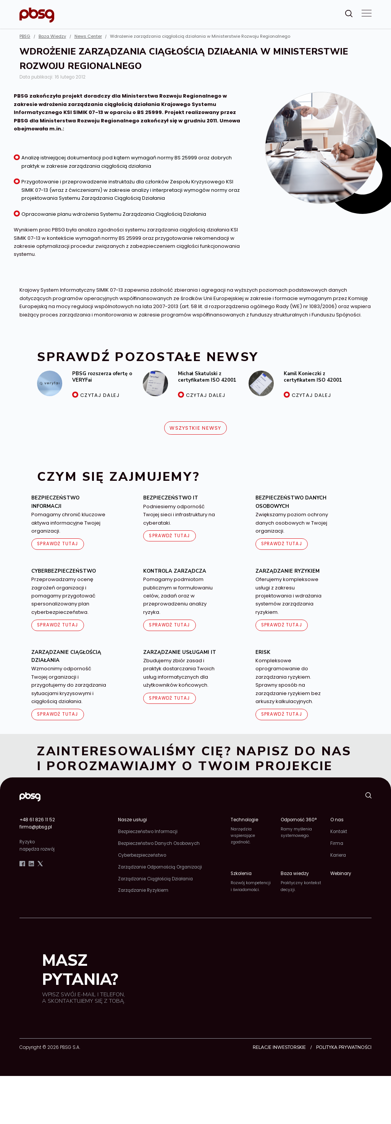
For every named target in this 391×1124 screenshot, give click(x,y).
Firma (336, 843)
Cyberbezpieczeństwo (142, 855)
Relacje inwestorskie (279, 1047)
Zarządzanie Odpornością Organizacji (160, 867)
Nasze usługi (132, 820)
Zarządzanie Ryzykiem (143, 890)
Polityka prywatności (344, 1047)
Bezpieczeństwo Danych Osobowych (159, 843)
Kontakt (338, 832)
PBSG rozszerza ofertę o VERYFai (102, 377)
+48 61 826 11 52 (37, 820)
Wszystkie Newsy (195, 428)
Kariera (338, 855)
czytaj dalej (100, 395)
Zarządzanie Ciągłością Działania (155, 879)
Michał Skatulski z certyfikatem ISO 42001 (207, 377)
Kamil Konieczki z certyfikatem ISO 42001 (313, 377)
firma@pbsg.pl (35, 827)
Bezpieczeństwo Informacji (148, 832)
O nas (337, 820)
